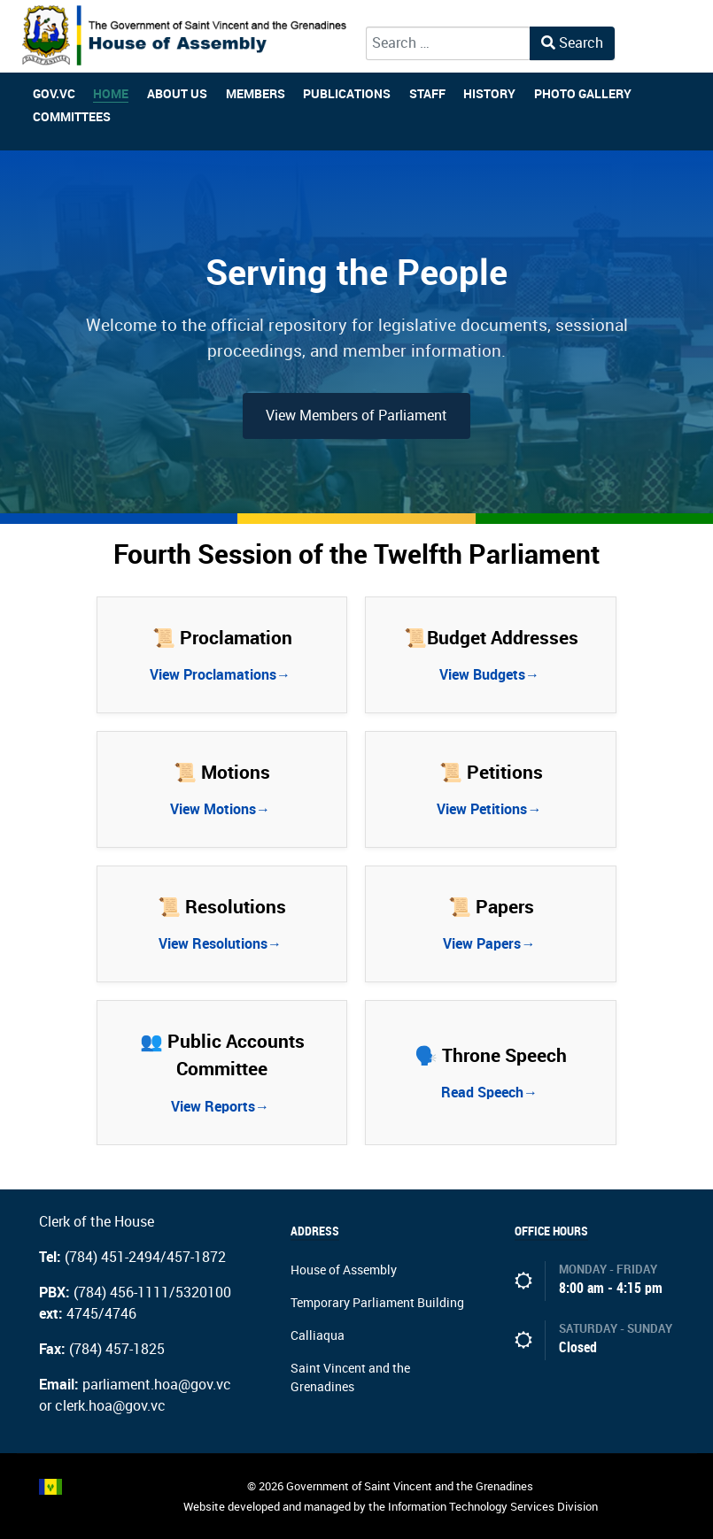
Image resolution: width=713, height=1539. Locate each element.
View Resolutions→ (222, 943)
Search (572, 43)
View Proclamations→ (222, 674)
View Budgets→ (491, 674)
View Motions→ (222, 809)
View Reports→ (222, 1106)
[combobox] (448, 43)
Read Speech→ (491, 1092)
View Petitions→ (491, 809)
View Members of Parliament (356, 415)
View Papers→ (491, 943)
